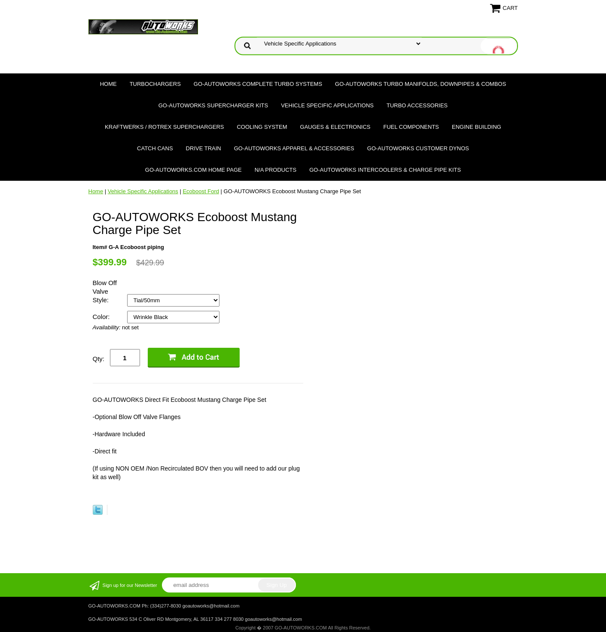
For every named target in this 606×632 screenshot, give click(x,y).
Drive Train (203, 148)
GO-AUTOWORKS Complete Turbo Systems (258, 84)
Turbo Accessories (417, 105)
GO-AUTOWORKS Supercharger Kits (213, 105)
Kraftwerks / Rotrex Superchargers (164, 127)
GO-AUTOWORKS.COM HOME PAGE (193, 170)
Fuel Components (411, 127)
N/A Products (276, 170)
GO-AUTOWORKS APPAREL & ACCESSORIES (294, 148)
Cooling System (262, 127)
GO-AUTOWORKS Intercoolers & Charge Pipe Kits (385, 170)
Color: (102, 316)
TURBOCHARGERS (155, 84)
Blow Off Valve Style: (105, 291)
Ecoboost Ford (201, 191)
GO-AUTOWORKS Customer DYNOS (418, 148)
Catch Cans (155, 148)
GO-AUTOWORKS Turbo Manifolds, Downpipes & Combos (420, 84)
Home (108, 84)
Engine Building (476, 127)
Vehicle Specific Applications (327, 105)
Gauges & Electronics (335, 127)
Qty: (99, 358)
